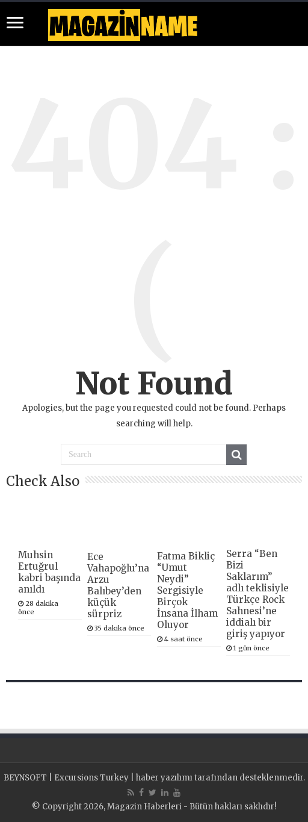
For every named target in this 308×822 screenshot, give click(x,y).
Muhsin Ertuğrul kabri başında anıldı (49, 572)
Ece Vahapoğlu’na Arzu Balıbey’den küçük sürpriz (118, 585)
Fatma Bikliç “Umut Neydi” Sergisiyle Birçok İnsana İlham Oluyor (187, 590)
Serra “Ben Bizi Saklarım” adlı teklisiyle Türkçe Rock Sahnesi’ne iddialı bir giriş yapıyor (257, 594)
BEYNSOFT (25, 778)
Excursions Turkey (91, 778)
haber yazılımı (164, 778)
